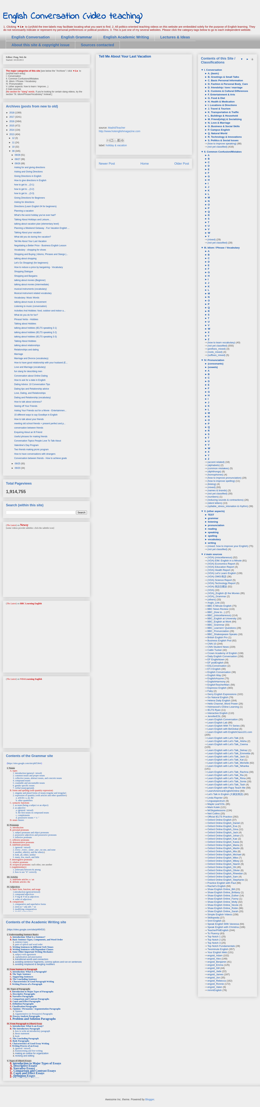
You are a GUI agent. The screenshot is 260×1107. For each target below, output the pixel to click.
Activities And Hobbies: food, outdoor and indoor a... (39, 310)
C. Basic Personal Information (225, 80)
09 (13, 151)
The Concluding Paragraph (25, 1038)
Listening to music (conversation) (30, 306)
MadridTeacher (116, 127)
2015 (12, 125)
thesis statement (22, 1033)
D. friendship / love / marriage (224, 87)
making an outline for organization (31, 1053)
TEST (210, 514)
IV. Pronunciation (213, 360)
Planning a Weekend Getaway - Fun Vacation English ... (41, 228)
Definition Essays (24, 1075)
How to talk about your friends (29, 419)
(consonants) (215, 363)
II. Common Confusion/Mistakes (222, 151)
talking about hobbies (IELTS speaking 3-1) (35, 328)
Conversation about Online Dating (31, 376)
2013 (12, 134)
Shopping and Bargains (25, 276)
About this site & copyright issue (40, 45)
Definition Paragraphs (23, 1004)
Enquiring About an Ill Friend (28, 432)
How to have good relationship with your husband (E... (41, 362)
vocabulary (214, 539)
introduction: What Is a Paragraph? (30, 971)
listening (212, 521)
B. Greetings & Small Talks (223, 77)
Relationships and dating (26, 349)
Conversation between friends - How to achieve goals (40, 458)
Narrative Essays (24, 1068)
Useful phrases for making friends (30, 436)
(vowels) (212, 367)
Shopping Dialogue (23, 271)
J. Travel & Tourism (218, 108)
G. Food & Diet (216, 98)
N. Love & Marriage (218, 122)
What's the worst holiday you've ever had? (35, 215)
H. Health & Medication (221, 101)
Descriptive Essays (25, 1065)
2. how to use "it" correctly (25, 872)
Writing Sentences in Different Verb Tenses (32, 947)
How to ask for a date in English (30, 380)
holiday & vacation (116, 145)
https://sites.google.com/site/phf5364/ (24, 763)
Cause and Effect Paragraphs (26, 1001)
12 (13, 138)
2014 (12, 130)
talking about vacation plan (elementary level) (36, 224)
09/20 (18, 468)
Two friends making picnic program (31, 449)
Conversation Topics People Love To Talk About (37, 440)
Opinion (18, 1011)
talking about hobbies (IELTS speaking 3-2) (35, 332)
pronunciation (215, 525)
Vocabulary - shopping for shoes (30, 249)
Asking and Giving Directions (28, 171)
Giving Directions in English (27, 176)
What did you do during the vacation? (32, 237)
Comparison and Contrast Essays (35, 1070)
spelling (212, 535)
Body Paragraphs (21, 1041)
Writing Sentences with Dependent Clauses (32, 949)
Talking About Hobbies (25, 341)
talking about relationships (27, 345)
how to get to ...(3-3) (24, 193)
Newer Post (107, 163)
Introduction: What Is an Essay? (28, 1026)
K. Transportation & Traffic (223, 112)
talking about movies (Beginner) (30, 280)
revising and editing (24, 1055)
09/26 (18, 163)
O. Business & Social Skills (223, 126)
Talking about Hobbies (25, 323)
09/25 (18, 463)
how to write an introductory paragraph (32, 1031)
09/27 (18, 159)
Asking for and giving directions (29, 167)
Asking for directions (24, 202)
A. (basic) (213, 73)
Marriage (18, 354)
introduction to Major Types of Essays (37, 1063)
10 (13, 146)
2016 (12, 121)
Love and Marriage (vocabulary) (30, 367)
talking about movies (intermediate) (31, 284)
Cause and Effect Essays (29, 1073)
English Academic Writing (126, 37)
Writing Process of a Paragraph (27, 984)
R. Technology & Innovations (224, 136)
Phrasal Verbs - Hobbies (26, 319)
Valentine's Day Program (26, 445)
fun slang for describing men (28, 371)
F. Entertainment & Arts (221, 94)
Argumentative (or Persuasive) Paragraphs (34, 1014)
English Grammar (76, 37)
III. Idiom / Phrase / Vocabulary (221, 247)
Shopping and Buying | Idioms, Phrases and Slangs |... (41, 254)
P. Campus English (218, 129)
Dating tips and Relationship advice (31, 388)
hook (17, 1036)
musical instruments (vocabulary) (30, 289)
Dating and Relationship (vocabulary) (32, 397)
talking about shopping (25, 258)
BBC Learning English (31, 603)
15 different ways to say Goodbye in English (35, 414)
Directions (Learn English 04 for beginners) (35, 206)
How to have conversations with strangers (34, 454)
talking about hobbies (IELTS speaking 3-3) (35, 336)
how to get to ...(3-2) (24, 189)
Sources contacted (97, 45)
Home (144, 163)
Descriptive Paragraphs (24, 994)
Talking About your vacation (27, 232)
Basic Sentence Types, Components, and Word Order (37, 939)
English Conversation (31, 37)
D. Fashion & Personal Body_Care (227, 84)
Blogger (149, 1099)
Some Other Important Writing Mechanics (32, 952)
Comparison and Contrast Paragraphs (31, 999)
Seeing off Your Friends (25, 406)
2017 (12, 117)
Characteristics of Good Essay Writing (30, 1043)
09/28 (18, 155)
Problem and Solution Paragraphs (34, 1018)
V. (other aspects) (214, 511)
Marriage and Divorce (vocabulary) (31, 358)
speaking (212, 532)
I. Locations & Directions (222, 105)
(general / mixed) (22, 1048)
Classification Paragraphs (24, 1006)
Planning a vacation (24, 211)
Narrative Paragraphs (22, 996)
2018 (12, 112)
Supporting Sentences (23, 976)
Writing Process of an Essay (25, 1046)
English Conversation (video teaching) (72, 16)
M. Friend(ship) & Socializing (224, 119)
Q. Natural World (217, 133)
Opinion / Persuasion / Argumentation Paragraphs (37, 1009)
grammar (212, 518)
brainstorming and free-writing (29, 1050)
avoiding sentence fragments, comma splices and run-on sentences (48, 962)
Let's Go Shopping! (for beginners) (31, 262)
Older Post (181, 163)
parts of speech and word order (29, 944)
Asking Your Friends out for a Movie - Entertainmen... (40, 410)
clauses (21, 820)
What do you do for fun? (26, 315)
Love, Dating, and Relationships (30, 393)
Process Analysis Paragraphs (26, 1016)
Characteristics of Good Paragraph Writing (33, 981)
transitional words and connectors (31, 959)
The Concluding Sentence (24, 979)
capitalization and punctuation (28, 957)
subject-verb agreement (25, 954)
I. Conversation (212, 69)
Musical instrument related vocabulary (32, 293)
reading (212, 528)
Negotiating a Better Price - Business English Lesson (40, 245)
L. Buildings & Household (222, 115)
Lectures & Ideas (175, 37)
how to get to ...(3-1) (24, 184)
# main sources (212, 554)
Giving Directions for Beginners (29, 198)
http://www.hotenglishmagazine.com (119, 131)
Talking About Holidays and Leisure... (32, 219)
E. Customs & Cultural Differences (227, 91)
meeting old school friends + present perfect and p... (40, 423)
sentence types (21, 942)
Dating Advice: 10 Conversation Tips (32, 384)
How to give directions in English (30, 180)
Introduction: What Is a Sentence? (29, 937)
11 (13, 142)
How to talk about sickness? (28, 401)
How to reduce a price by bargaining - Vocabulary (38, 267)
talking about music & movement (30, 302)
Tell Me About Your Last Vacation (30, 241)
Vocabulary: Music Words (26, 297)
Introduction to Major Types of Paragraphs (32, 991)
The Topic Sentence (21, 974)
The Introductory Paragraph (26, 1028)
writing (211, 543)
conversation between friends (28, 427)
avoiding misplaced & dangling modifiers (35, 964)
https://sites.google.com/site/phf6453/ (26, 929)
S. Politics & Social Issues (222, 140)
